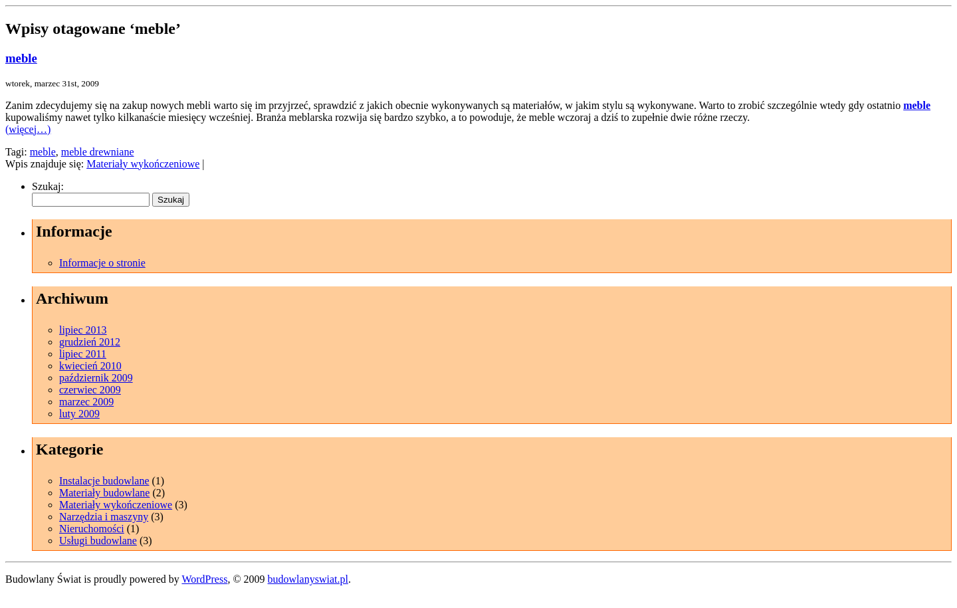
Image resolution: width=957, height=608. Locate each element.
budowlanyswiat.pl (308, 579)
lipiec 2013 (83, 330)
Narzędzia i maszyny (103, 516)
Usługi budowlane (98, 540)
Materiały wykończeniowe (142, 163)
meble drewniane (97, 151)
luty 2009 (79, 413)
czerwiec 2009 (90, 389)
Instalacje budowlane (104, 480)
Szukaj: (48, 186)
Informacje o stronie (102, 262)
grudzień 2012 (89, 342)
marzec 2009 (86, 401)
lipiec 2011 (82, 353)
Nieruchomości (91, 528)
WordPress (204, 579)
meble (21, 58)
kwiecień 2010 (90, 365)
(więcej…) (28, 129)
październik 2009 (96, 377)
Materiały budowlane (104, 492)
